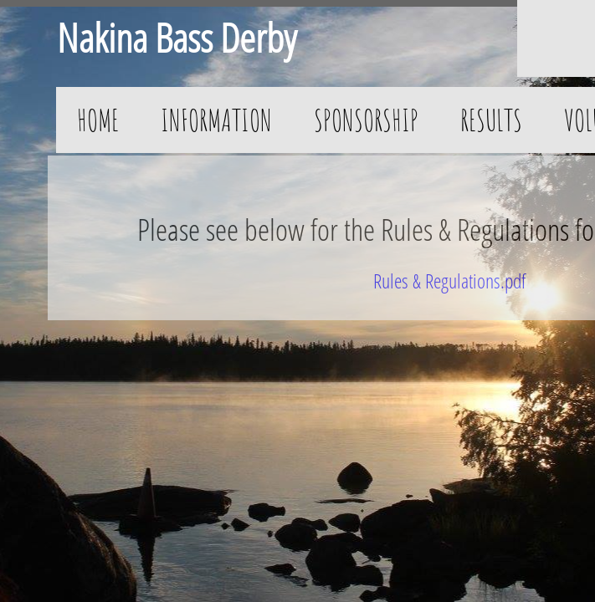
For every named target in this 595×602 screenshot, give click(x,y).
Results (491, 119)
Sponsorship (366, 119)
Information (216, 119)
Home (98, 119)
